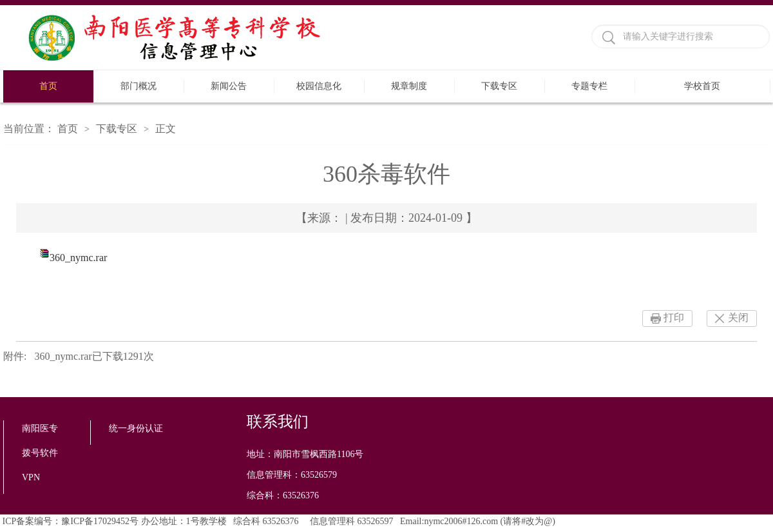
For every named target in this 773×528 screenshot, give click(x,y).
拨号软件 (40, 453)
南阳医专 (40, 428)
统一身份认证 (136, 428)
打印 (673, 317)
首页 (48, 86)
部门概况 (138, 86)
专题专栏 (589, 86)
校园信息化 (318, 86)
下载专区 (499, 86)
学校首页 (702, 86)
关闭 (738, 317)
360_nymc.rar (78, 257)
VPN (31, 477)
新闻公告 (229, 86)
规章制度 (409, 86)
